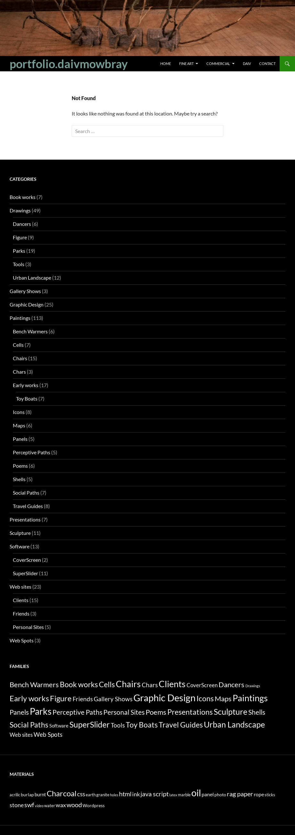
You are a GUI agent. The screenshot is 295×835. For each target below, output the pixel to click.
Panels (20, 439)
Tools (18, 264)
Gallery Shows (25, 291)
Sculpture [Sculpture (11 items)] (230, 711)
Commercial (218, 63)
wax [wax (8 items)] (61, 805)
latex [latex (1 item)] (173, 795)
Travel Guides (28, 506)
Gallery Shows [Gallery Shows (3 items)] (113, 699)
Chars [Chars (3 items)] (150, 684)
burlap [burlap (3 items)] (27, 794)
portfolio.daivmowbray (69, 64)
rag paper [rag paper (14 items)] (240, 794)
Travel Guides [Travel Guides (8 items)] (181, 724)
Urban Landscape (32, 277)
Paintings (20, 318)
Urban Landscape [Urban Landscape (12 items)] (234, 724)
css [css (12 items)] (81, 794)
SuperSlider (25, 573)
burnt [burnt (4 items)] (40, 794)
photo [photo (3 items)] (220, 794)
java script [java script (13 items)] (154, 794)
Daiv (247, 63)
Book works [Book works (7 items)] (79, 684)
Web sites (20, 587)
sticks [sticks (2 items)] (270, 794)
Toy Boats (26, 398)
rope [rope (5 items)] (259, 794)
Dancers (22, 224)
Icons (19, 412)
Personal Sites (28, 627)
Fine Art (186, 63)
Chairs (20, 358)
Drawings (20, 210)
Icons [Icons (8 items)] (205, 698)
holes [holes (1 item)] (114, 795)
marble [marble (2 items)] (184, 794)
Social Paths (26, 492)
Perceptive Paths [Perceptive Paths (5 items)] (77, 712)
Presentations (25, 519)
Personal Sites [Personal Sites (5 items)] (124, 712)
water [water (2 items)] (49, 805)
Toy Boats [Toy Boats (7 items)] (142, 724)
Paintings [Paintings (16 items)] (250, 698)
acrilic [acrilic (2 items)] (15, 794)
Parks (19, 251)
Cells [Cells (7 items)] (107, 684)
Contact (267, 63)
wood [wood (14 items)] (74, 804)
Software (19, 546)
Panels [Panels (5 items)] (19, 712)
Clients (20, 600)
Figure (20, 237)
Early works (25, 385)
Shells (19, 479)
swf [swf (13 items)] (29, 804)
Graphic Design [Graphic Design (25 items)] (164, 697)
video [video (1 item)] (39, 806)
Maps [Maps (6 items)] (223, 698)
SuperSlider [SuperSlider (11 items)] (89, 724)
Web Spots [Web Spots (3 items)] (48, 734)
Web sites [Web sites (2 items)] (21, 734)
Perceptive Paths (31, 452)
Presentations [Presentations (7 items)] (190, 712)
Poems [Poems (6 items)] (156, 712)
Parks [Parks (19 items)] (41, 711)
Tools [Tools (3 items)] (118, 725)
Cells (18, 345)
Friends (21, 613)
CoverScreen (27, 560)
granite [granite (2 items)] (102, 794)
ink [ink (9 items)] (136, 794)
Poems (20, 466)
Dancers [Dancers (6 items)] (231, 684)
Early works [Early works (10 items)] (29, 698)
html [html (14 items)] (125, 794)
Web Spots (22, 640)
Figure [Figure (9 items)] (61, 698)
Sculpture (20, 533)
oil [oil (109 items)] (196, 792)
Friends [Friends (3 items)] (83, 699)
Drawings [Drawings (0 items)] (252, 686)
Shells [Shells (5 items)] (256, 712)
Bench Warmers (30, 331)
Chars (19, 372)
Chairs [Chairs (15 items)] (128, 684)
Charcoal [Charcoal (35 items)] (61, 793)
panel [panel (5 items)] (208, 794)
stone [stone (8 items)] (17, 805)
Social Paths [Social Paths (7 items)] (29, 724)
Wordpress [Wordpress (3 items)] (94, 805)
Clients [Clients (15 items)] (172, 684)
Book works (23, 197)
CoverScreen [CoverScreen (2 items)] (202, 685)
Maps (19, 425)
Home (165, 63)
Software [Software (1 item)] (58, 725)
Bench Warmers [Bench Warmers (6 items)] (34, 684)
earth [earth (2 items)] (91, 794)
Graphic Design (27, 304)
